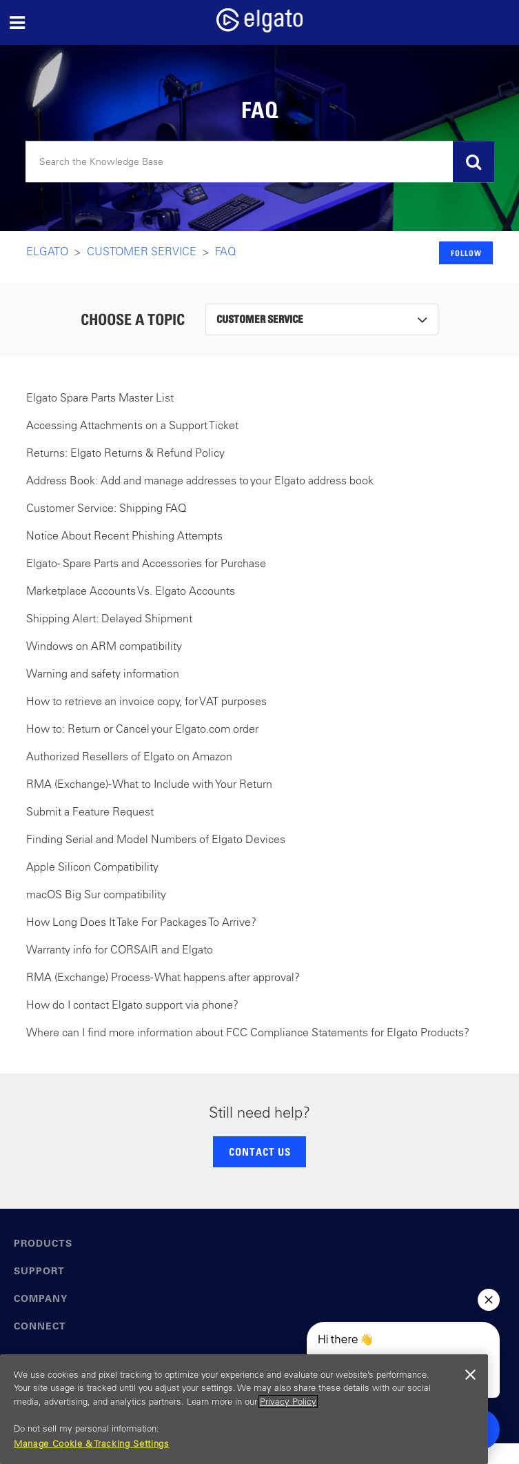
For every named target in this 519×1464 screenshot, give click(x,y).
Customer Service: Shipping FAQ (106, 508)
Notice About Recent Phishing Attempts (124, 535)
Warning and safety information (102, 673)
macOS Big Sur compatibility (96, 894)
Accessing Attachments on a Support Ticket (132, 425)
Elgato (47, 251)
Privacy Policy (288, 1401)
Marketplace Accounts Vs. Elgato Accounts (130, 590)
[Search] (260, 162)
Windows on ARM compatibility (104, 646)
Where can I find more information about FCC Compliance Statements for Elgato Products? (247, 1032)
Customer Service (141, 251)
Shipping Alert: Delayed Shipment (109, 618)
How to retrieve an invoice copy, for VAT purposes (146, 701)
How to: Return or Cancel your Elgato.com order (142, 728)
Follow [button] (466, 252)
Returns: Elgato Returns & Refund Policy (125, 452)
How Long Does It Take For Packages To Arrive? (141, 922)
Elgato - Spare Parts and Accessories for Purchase (146, 563)
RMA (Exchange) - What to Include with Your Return (149, 784)
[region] (244, 1409)
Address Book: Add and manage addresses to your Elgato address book (200, 480)
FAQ (225, 251)
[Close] (471, 1375)
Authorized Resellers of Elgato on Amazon (129, 756)
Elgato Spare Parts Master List (100, 397)
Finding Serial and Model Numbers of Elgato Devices (155, 839)
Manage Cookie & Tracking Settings (92, 1443)
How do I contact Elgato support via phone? (132, 1004)
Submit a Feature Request (90, 811)
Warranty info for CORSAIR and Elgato (119, 949)
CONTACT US (260, 1151)
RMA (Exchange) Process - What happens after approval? (163, 977)
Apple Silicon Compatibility (92, 866)
